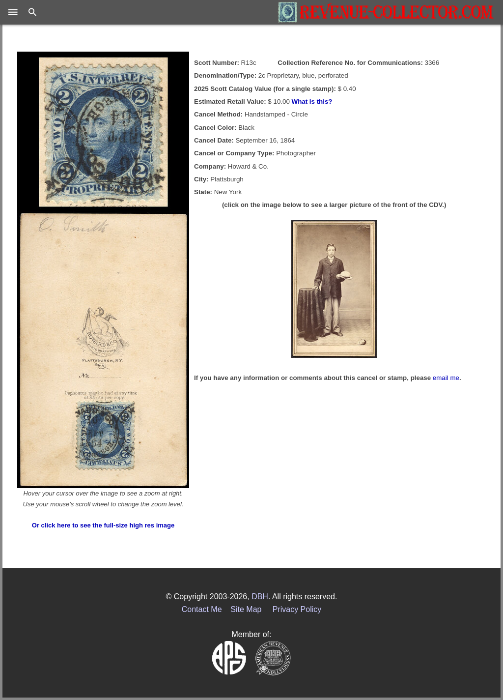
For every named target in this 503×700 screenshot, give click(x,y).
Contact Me (202, 609)
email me (446, 377)
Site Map (245, 609)
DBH (260, 596)
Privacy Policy (297, 609)
